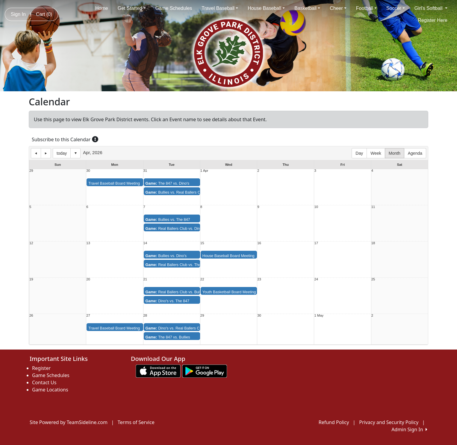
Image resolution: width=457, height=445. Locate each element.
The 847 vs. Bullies (168, 337)
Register (41, 368)
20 (88, 279)
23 (259, 279)
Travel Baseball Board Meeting (114, 183)
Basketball (307, 8)
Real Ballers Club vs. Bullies (175, 292)
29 (31, 170)
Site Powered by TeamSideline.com (69, 422)
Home (101, 8)
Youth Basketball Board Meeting (229, 292)
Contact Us (44, 382)
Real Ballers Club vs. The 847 (177, 265)
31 (145, 170)
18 (373, 243)
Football (366, 8)
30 (88, 170)
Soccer (395, 8)
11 (373, 207)
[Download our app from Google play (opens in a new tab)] (204, 370)
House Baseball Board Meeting (228, 256)
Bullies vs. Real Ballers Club (175, 192)
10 (316, 207)
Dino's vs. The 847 (167, 301)
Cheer (338, 8)
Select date (75, 153)
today (62, 153)
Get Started (132, 8)
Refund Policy (334, 422)
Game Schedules (173, 8)
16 (259, 243)
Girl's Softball (430, 8)
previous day (36, 153)
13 (88, 243)
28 (145, 315)
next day (46, 153)
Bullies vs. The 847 (168, 220)
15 (202, 243)
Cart (44, 14)
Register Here (432, 20)
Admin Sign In (409, 429)
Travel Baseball (220, 8)
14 (145, 243)
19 (31, 279)
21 (145, 279)
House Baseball (266, 8)
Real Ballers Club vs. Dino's (175, 229)
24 (316, 279)
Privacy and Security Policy (388, 422)
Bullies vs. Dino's (166, 256)
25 (373, 279)
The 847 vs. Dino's (168, 183)
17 (316, 243)
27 (88, 315)
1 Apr (204, 170)
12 (31, 243)
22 (202, 279)
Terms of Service (136, 422)
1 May (318, 315)
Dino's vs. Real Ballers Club (175, 328)
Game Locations (50, 389)
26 (31, 315)
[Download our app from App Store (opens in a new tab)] (158, 370)
